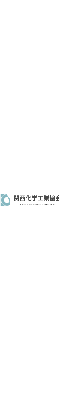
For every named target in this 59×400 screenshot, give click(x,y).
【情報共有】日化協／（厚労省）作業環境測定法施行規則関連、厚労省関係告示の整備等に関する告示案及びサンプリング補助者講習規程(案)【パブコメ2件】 (28, 232)
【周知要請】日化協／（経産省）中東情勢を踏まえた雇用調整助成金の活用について (28, 287)
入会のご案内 (49, 41)
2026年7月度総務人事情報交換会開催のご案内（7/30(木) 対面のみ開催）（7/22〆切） (29, 130)
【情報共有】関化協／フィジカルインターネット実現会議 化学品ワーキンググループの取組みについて (28, 205)
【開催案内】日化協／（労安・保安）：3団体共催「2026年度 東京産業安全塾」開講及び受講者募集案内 (29, 193)
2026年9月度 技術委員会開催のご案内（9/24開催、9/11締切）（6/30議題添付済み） (29, 142)
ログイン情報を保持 (47, 61)
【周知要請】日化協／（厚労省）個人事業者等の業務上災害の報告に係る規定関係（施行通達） (28, 218)
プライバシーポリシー (12, 359)
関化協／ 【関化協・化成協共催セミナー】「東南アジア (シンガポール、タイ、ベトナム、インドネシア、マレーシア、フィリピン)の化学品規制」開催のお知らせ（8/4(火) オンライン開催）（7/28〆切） (29, 101)
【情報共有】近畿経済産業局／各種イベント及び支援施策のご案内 (28, 180)
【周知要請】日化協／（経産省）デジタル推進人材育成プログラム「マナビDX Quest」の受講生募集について (28, 274)
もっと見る (28, 151)
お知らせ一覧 (45, 319)
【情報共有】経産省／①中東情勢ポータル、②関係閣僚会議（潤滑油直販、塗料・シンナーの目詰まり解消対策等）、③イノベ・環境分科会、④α (28, 247)
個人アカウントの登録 (49, 46)
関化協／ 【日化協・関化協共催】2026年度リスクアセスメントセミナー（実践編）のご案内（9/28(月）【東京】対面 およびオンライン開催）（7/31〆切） (29, 84)
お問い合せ (33, 359)
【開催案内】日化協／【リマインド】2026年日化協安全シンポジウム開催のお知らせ (29, 262)
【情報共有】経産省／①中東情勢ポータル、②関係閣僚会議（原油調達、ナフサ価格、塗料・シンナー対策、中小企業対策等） (28, 301)
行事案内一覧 (45, 159)
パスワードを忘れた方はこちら (15, 61)
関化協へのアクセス (17, 352)
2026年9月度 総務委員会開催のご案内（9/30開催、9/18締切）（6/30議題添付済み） (29, 117)
